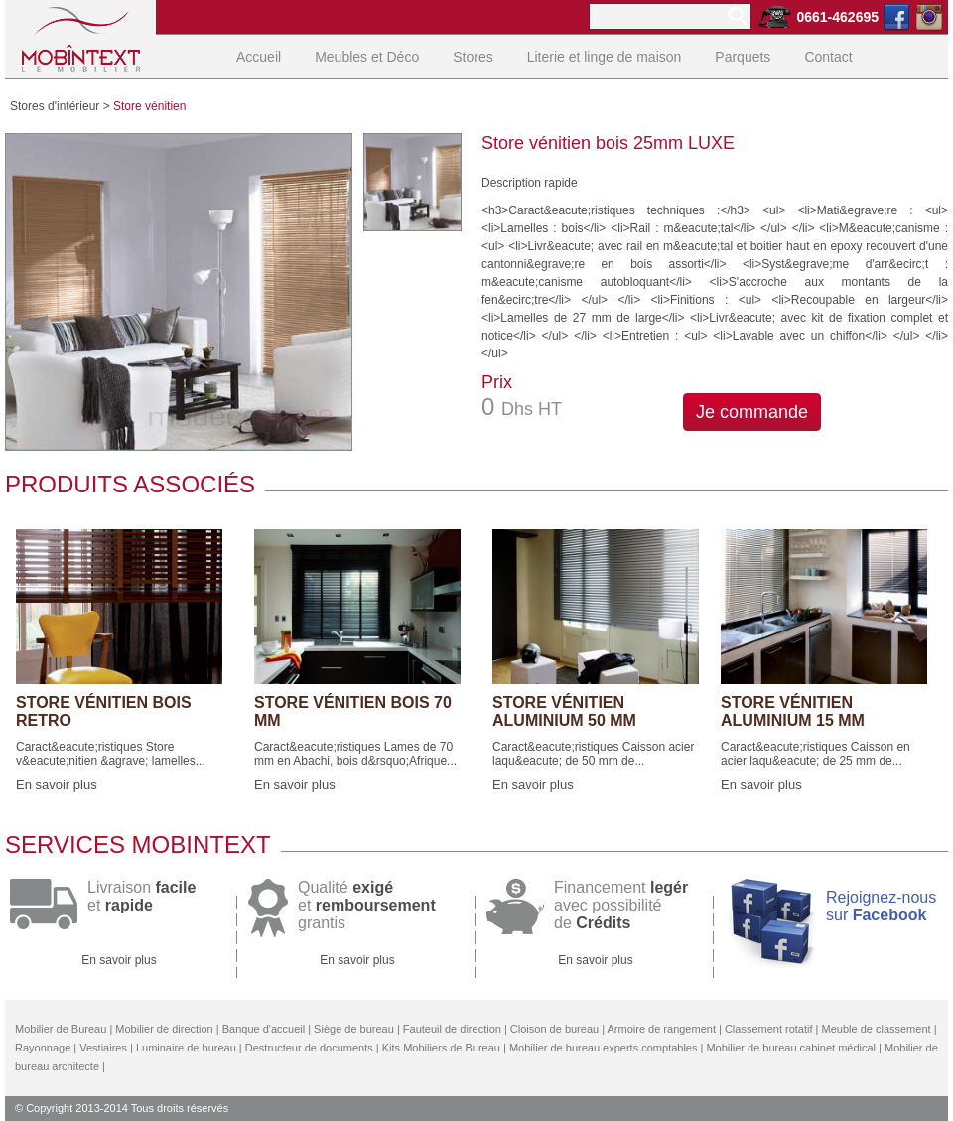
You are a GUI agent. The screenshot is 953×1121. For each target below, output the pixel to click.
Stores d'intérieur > (60, 106)
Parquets (742, 57)
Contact (828, 57)
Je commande (752, 412)
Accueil (258, 57)
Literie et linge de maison (604, 57)
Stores (472, 57)
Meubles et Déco (367, 57)
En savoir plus (56, 784)
